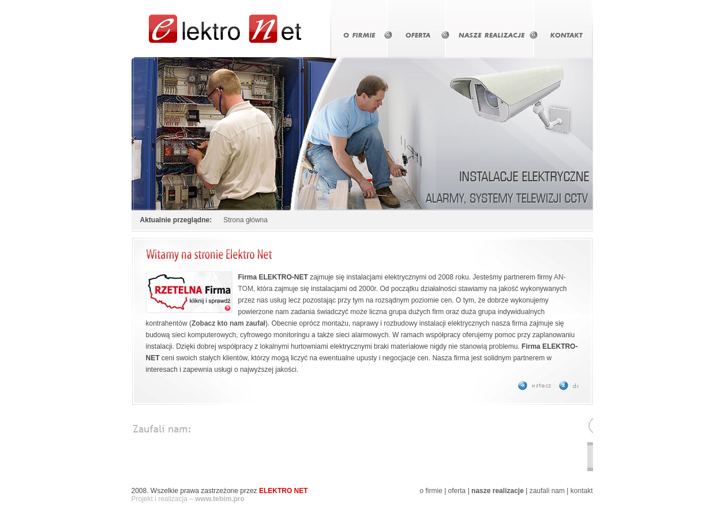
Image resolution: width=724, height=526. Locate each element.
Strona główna (245, 220)
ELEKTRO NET (283, 491)
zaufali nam (547, 491)
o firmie (430, 491)
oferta (457, 491)
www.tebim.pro (220, 499)
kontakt (582, 491)
